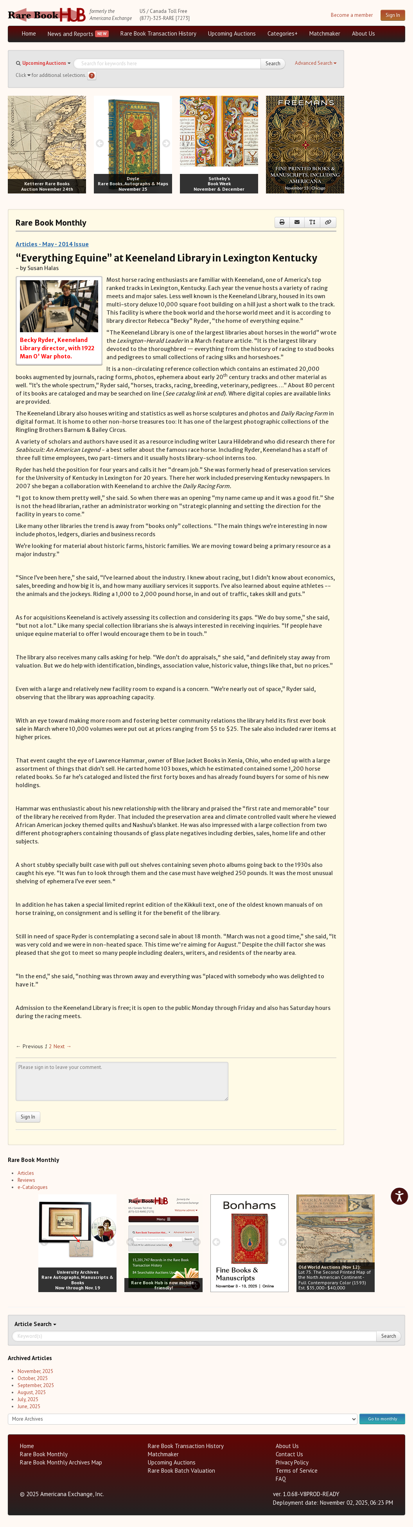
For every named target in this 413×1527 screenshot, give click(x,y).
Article (24, 1324)
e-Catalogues (33, 1187)
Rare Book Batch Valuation (181, 1470)
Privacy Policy (292, 1462)
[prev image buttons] (13, 143)
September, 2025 (36, 1385)
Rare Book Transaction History (158, 33)
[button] (315, 63)
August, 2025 (32, 1392)
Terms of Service (297, 1470)
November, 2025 (35, 1371)
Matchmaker (324, 33)
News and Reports (70, 34)
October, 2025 (33, 1378)
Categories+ (283, 33)
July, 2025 (28, 1399)
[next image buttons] (80, 143)
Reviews (26, 1180)
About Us (363, 33)
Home (29, 33)
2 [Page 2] (50, 1046)
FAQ (281, 1478)
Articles (26, 1173)
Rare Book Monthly (44, 1454)
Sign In (393, 15)
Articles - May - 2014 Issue (52, 244)
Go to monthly (382, 1418)
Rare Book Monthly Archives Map (61, 1462)
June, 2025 (29, 1406)
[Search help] (91, 75)
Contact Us (289, 1454)
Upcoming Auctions (232, 33)
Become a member (352, 15)
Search (273, 63)
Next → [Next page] (63, 1046)
